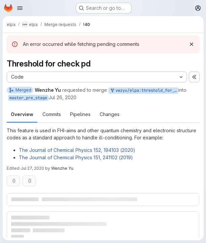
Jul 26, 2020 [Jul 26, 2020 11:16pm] (62, 97)
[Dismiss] (191, 44)
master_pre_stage (28, 98)
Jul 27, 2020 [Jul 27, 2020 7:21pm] (32, 168)
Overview (22, 114)
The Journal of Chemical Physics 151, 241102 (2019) (76, 157)
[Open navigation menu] (19, 8)
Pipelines (80, 114)
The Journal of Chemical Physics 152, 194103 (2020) (77, 150)
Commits (51, 114)
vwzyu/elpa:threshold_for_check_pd (144, 90)
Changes (109, 114)
